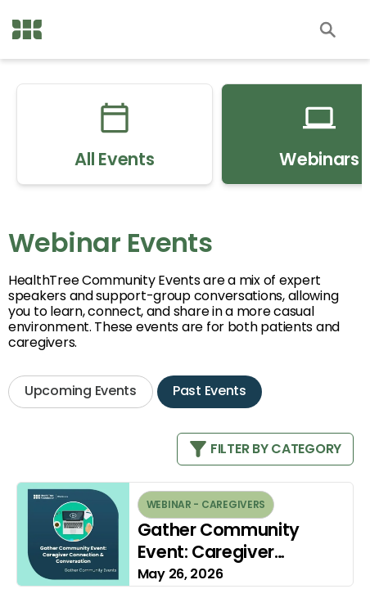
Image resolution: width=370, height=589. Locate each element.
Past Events (209, 390)
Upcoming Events (81, 390)
